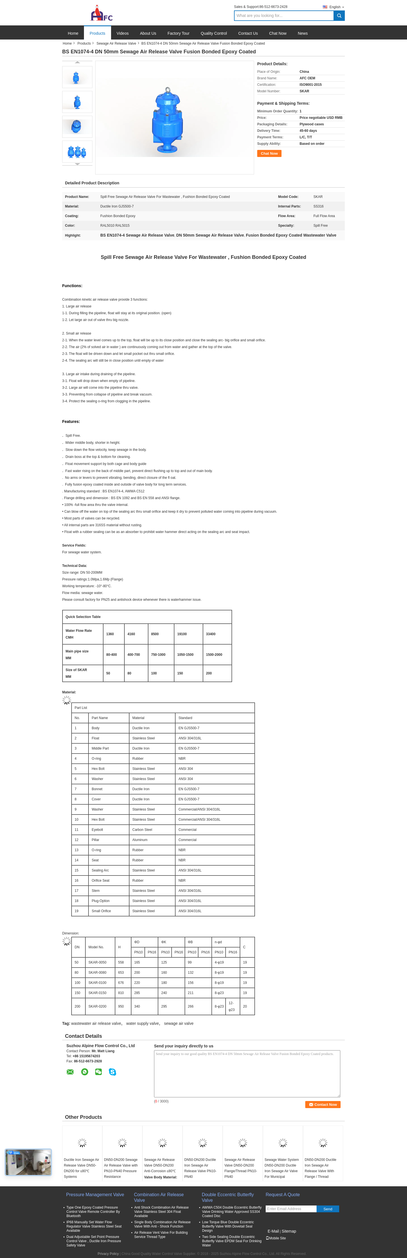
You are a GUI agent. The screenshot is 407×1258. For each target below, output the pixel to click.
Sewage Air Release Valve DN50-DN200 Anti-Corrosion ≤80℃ (160, 1165)
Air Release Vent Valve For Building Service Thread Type (161, 1235)
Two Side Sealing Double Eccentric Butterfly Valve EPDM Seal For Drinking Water (232, 1241)
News (303, 33)
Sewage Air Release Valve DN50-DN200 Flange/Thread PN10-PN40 (240, 1168)
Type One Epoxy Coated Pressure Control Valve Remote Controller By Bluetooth (93, 1211)
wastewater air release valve (96, 1023)
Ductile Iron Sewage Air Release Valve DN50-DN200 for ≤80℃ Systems (81, 1168)
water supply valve (142, 1023)
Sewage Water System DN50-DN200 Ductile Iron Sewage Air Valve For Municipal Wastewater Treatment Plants (282, 1174)
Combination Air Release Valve (159, 1197)
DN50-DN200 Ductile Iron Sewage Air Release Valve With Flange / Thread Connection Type (320, 1171)
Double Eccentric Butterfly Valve (228, 1197)
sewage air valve (178, 1023)
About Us (148, 33)
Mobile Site (276, 1238)
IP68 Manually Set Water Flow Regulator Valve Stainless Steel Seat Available (94, 1226)
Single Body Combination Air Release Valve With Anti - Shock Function (162, 1224)
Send (327, 1209)
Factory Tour (179, 33)
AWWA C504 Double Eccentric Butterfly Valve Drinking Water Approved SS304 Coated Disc (232, 1211)
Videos (123, 33)
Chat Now (277, 33)
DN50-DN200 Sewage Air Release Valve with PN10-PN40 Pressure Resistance (121, 1168)
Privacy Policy (108, 1254)
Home (73, 33)
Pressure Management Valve (95, 1194)
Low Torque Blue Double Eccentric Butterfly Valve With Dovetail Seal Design (228, 1226)
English (337, 7)
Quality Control (214, 33)
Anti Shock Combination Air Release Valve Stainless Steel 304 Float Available (161, 1211)
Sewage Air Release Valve (116, 43)
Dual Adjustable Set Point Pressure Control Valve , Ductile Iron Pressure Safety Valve (93, 1241)
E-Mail (273, 1231)
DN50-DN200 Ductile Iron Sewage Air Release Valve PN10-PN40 (200, 1168)
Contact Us (248, 33)
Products (97, 33)
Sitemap (289, 1231)
